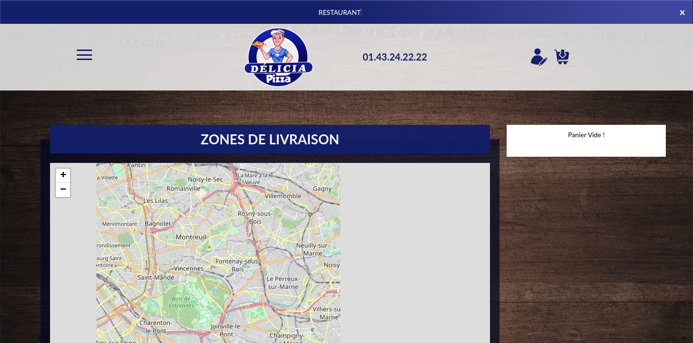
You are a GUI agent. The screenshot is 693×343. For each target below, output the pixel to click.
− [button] (63, 190)
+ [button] (63, 176)
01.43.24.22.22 (395, 56)
